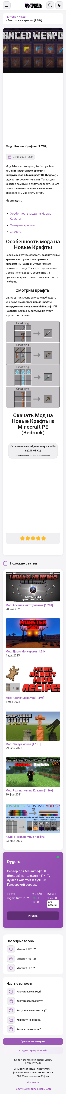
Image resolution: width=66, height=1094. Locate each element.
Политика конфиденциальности (33, 1089)
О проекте (33, 1082)
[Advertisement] (33, 108)
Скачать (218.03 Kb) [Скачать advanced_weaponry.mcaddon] (33, 450)
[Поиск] (50, 5)
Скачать (16, 231)
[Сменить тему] (59, 5)
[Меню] (7, 5)
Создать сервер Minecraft (33, 1050)
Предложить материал (33, 1041)
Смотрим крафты (22, 225)
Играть (32, 915)
